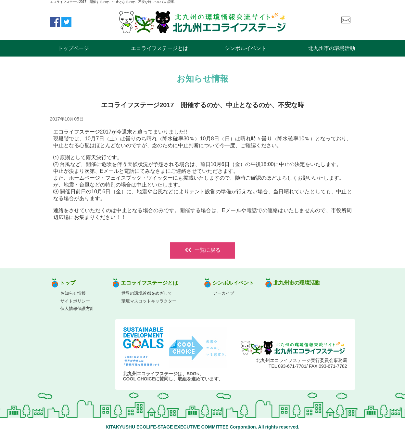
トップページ (73, 48)
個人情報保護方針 (77, 308)
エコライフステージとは (159, 48)
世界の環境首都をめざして (146, 293)
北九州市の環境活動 (331, 48)
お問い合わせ (345, 20)
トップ (67, 283)
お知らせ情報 (73, 293)
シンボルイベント (245, 48)
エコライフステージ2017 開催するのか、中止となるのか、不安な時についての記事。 (113, 2)
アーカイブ (223, 293)
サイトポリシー (75, 301)
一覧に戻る (203, 250)
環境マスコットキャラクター (148, 301)
